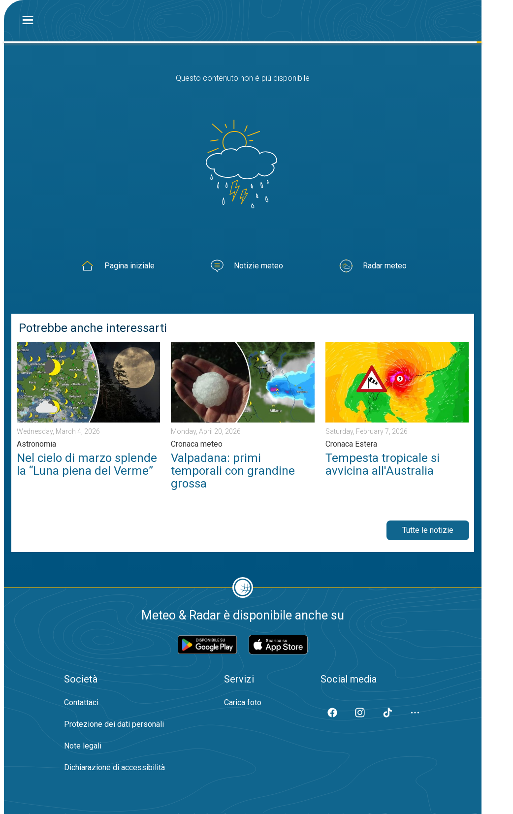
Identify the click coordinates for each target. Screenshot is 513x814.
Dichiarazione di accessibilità (114, 767)
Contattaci (81, 702)
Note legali (82, 745)
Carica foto (242, 702)
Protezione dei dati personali (114, 724)
